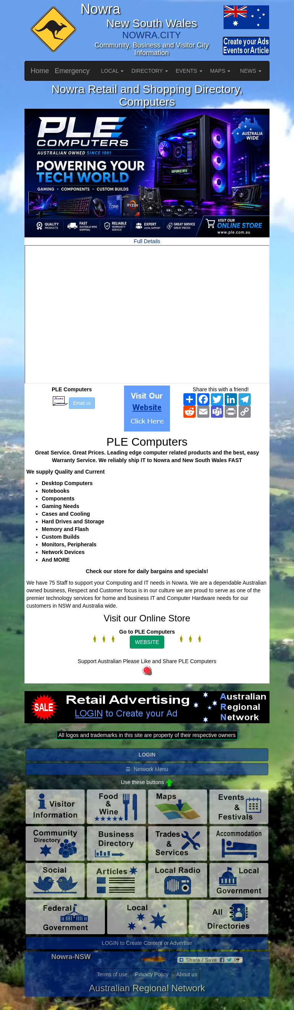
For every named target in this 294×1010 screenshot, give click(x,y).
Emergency (72, 71)
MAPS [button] (220, 71)
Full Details (147, 241)
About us (186, 974)
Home (40, 71)
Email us (82, 403)
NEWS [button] (250, 71)
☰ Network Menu (147, 769)
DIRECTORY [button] (149, 71)
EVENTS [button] (189, 71)
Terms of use (112, 974)
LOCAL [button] (112, 71)
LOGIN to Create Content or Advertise (147, 943)
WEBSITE (147, 642)
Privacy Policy (151, 974)
